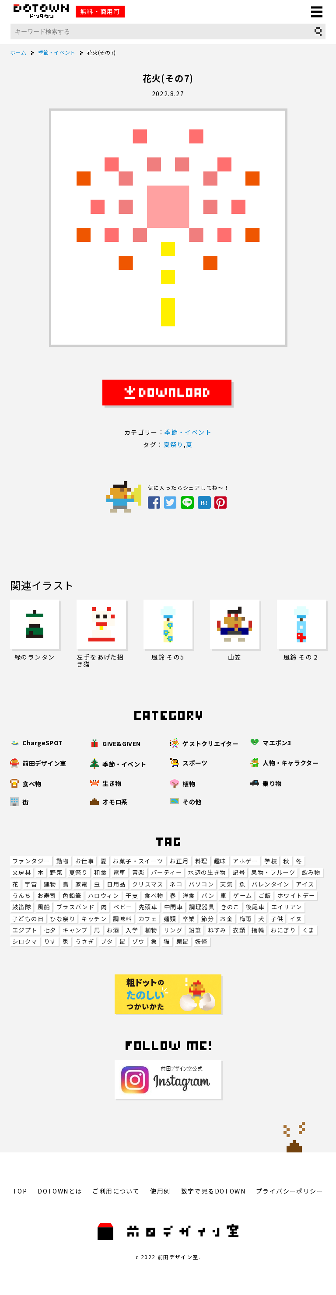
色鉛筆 (72, 895)
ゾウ (138, 941)
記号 (238, 872)
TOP (20, 1191)
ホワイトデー (296, 895)
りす (50, 941)
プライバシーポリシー (289, 1191)
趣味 (220, 861)
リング (173, 930)
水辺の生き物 (207, 872)
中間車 (173, 907)
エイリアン (286, 907)
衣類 (239, 930)
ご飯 (265, 895)
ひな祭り (62, 919)
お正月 (179, 861)
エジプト (25, 930)
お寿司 (47, 895)
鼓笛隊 (21, 907)
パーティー (166, 872)
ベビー (122, 907)
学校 (270, 861)
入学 (132, 930)
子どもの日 (28, 919)
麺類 (170, 919)
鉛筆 (195, 930)
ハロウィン (103, 895)
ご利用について (116, 1191)
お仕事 (84, 861)
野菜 (56, 872)
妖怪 (201, 941)
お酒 (113, 930)
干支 (132, 895)
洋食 (188, 895)
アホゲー (245, 861)
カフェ (147, 919)
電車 (119, 872)
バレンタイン (270, 884)
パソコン (201, 884)
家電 (81, 884)
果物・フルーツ (273, 872)
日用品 (116, 884)
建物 (50, 884)
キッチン (94, 919)
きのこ (229, 907)
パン (207, 895)
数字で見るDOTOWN (213, 1191)
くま (308, 930)
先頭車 (148, 907)
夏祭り (78, 872)
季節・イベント (188, 432)
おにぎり (283, 930)
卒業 (188, 919)
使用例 (160, 1191)
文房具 (21, 872)
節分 (207, 919)
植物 (151, 930)
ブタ (107, 941)
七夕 (50, 930)
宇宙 (31, 884)
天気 (226, 884)
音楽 (138, 872)
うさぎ (84, 941)
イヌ (296, 919)
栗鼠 (182, 941)
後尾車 (255, 907)
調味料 (122, 919)
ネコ (176, 884)
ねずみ (217, 930)
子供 (277, 919)
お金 (226, 919)
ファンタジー (31, 861)
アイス (305, 884)
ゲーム (242, 895)
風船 (44, 907)
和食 (100, 872)
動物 (62, 861)
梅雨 (245, 919)
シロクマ (25, 941)
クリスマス (148, 884)
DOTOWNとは (60, 1191)
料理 (201, 861)
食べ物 (153, 895)
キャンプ (75, 930)
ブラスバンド (75, 907)
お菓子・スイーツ (138, 861)
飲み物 (311, 872)
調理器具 (201, 907)
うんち (21, 895)
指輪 (258, 930)
